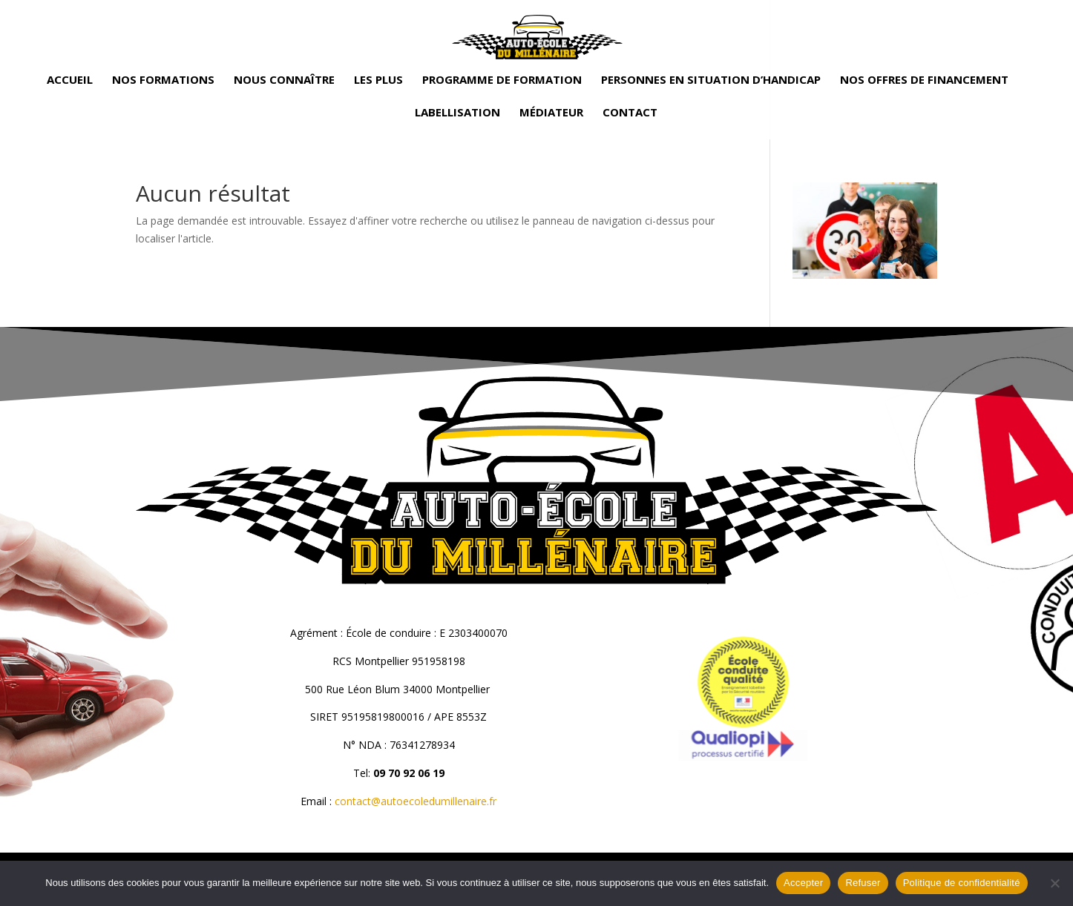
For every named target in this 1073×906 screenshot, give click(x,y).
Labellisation (457, 113)
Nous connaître (284, 80)
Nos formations (163, 80)
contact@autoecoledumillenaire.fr (415, 801)
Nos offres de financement (924, 80)
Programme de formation (502, 80)
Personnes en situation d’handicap (711, 80)
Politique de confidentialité (961, 882)
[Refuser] (1054, 883)
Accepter (803, 882)
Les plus (378, 80)
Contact (630, 113)
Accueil (70, 80)
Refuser (862, 882)
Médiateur (551, 113)
